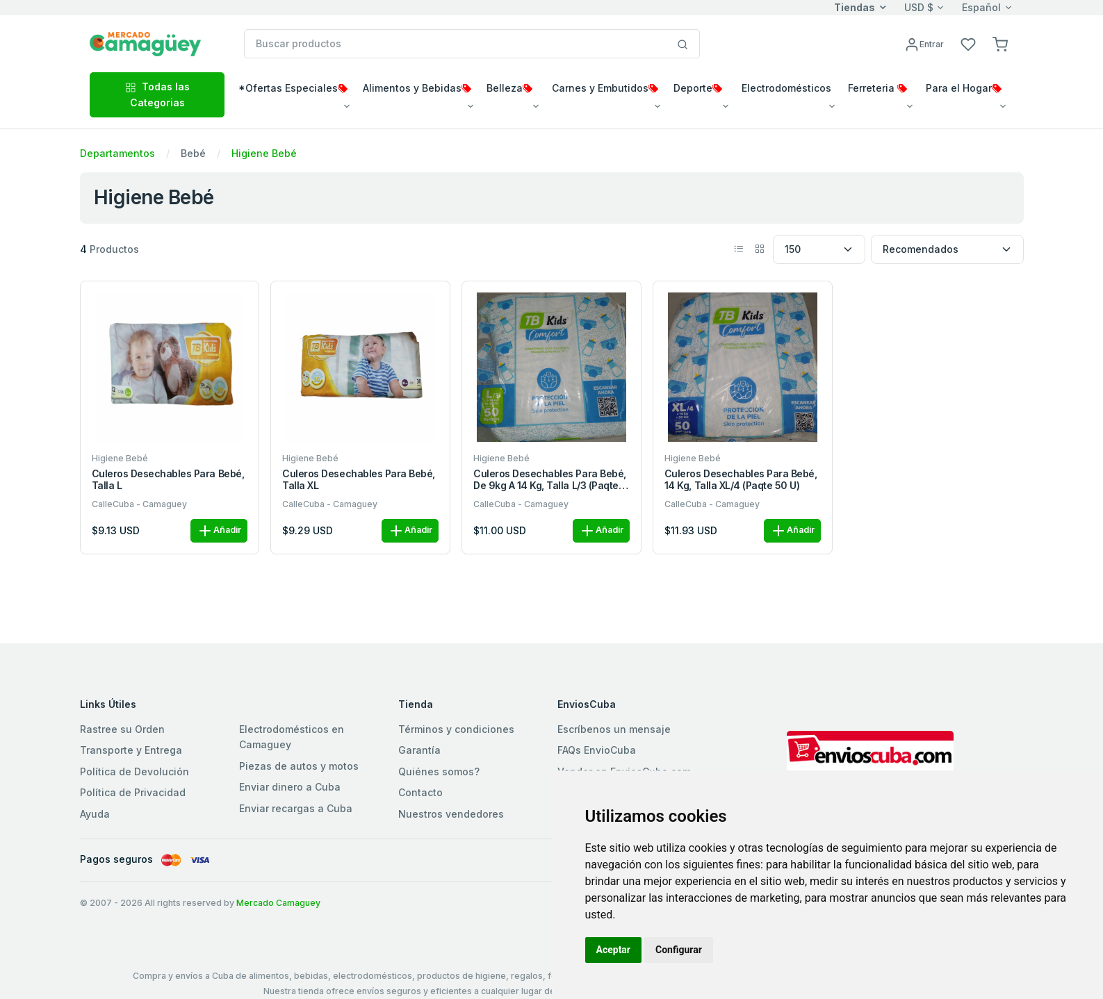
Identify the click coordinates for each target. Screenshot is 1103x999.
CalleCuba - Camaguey (139, 504)
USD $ (918, 7)
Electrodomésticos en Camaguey (291, 736)
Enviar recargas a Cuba (295, 808)
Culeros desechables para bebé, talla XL (358, 479)
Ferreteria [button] (877, 88)
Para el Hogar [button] (964, 88)
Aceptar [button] (613, 949)
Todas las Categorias (157, 94)
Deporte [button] (697, 88)
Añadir (219, 530)
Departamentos (117, 153)
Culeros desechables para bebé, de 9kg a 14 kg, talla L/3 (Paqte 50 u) (549, 480)
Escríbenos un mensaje (614, 729)
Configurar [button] (678, 949)
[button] (1000, 43)
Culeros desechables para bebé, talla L (168, 479)
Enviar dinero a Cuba (290, 787)
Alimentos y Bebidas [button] (417, 88)
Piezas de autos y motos (299, 766)
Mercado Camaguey (278, 903)
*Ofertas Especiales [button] (293, 88)
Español (981, 7)
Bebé (193, 153)
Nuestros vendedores (451, 814)
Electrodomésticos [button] (786, 88)
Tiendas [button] (854, 7)
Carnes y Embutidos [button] (605, 88)
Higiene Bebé (264, 153)
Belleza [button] (509, 88)
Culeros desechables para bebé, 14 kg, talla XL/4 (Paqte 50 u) (740, 479)
